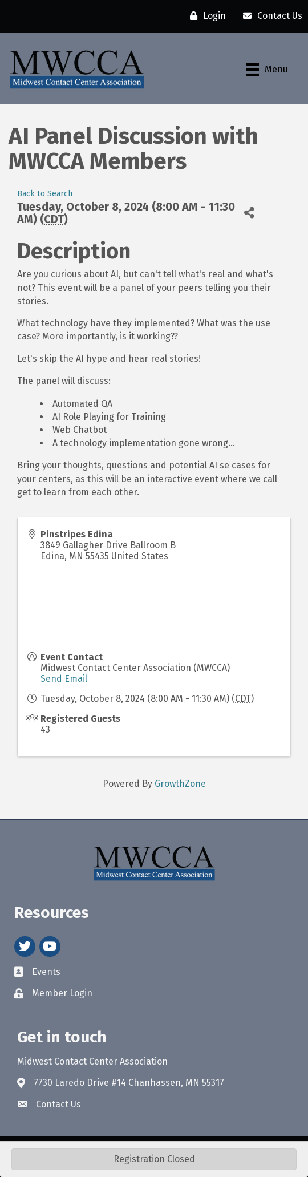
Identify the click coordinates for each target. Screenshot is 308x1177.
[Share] (249, 213)
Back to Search (44, 194)
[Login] (205, 16)
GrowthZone (180, 783)
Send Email (63, 678)
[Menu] (267, 70)
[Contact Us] (269, 16)
